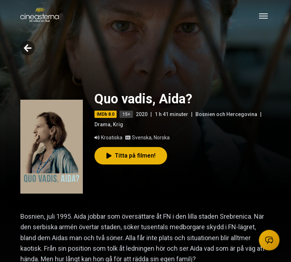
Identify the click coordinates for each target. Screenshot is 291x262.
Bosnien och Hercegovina (226, 114)
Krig (118, 124)
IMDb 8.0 (105, 114)
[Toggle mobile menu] (263, 16)
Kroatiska (108, 137)
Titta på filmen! (130, 155)
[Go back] (27, 48)
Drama (102, 124)
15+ (126, 114)
